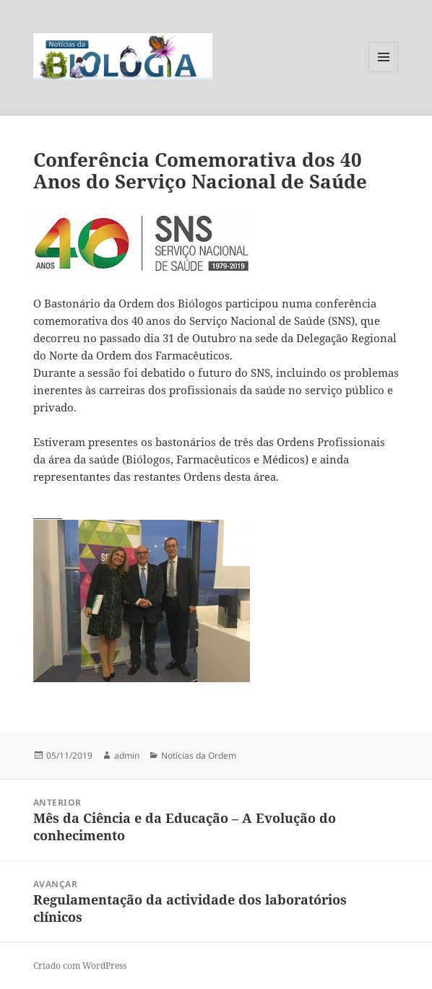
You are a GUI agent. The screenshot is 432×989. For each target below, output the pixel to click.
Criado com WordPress (79, 965)
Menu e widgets (384, 71)
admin (126, 755)
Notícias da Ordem (198, 755)
